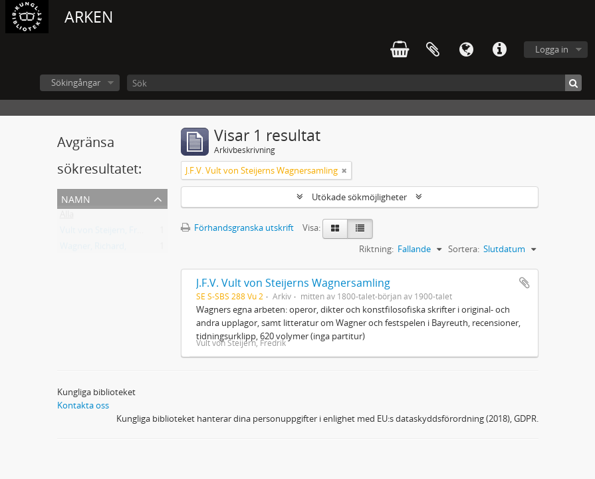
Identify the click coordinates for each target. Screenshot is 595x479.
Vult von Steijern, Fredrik (108, 233)
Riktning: (376, 249)
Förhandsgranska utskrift (237, 228)
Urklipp (432, 50)
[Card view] (335, 229)
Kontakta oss (83, 405)
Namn (75, 198)
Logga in (551, 49)
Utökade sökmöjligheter (359, 197)
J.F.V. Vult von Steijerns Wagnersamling (293, 282)
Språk (466, 50)
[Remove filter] (344, 170)
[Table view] (360, 229)
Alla (67, 217)
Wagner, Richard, (93, 249)
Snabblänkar (499, 50)
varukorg (399, 50)
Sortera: (463, 249)
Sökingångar (75, 82)
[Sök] (354, 83)
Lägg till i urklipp (524, 282)
